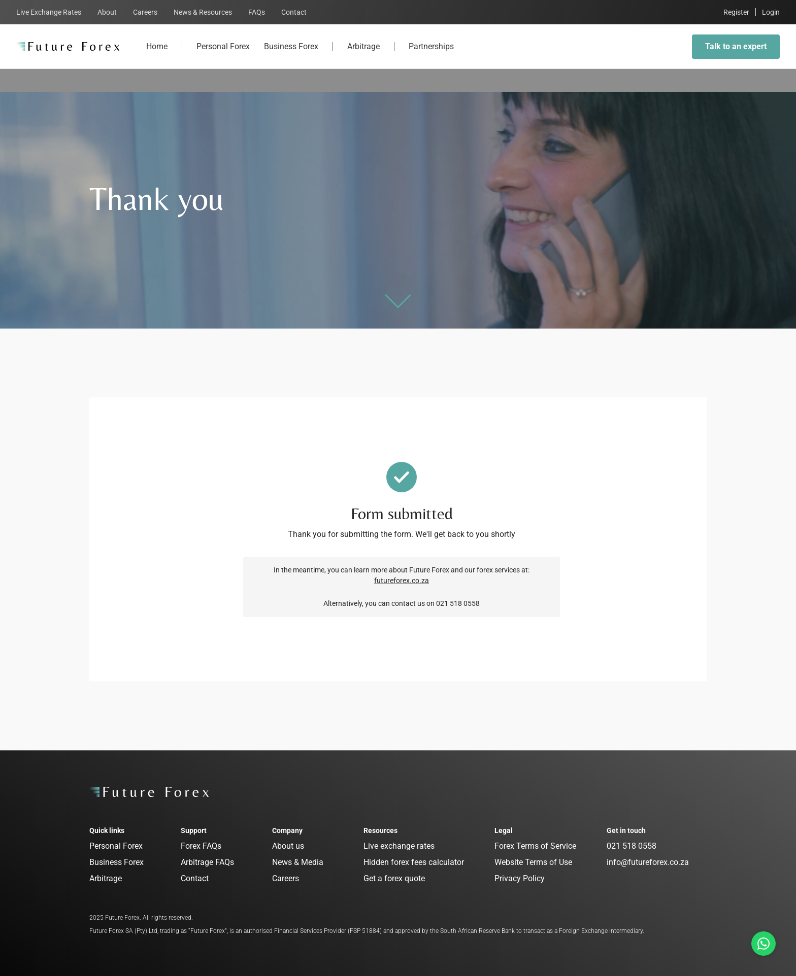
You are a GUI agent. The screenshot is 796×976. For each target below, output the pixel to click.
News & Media (297, 862)
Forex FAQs (201, 846)
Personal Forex (223, 55)
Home (157, 55)
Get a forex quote (394, 878)
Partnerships (431, 55)
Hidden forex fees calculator (413, 862)
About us (288, 846)
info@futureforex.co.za (648, 862)
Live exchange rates (399, 846)
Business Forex (291, 55)
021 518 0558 (631, 846)
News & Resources (203, 12)
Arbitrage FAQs (207, 862)
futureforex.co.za (401, 580)
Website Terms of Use (533, 862)
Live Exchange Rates (48, 12)
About (107, 12)
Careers (145, 12)
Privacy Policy (519, 878)
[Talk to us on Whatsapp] (763, 943)
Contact (294, 12)
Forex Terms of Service (535, 846)
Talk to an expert (736, 46)
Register (736, 12)
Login (771, 12)
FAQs (256, 12)
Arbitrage (363, 55)
